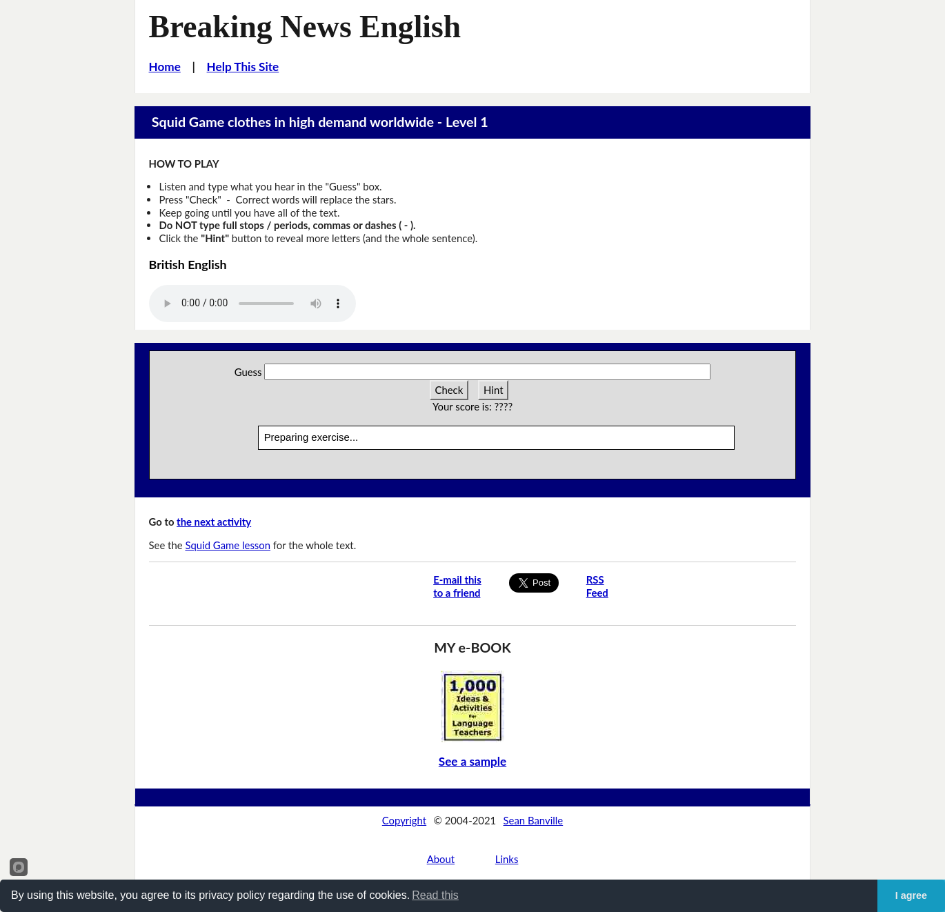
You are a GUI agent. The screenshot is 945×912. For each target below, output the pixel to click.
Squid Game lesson (227, 545)
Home (165, 66)
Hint (493, 390)
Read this (435, 895)
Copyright (404, 820)
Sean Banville (534, 820)
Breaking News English (305, 26)
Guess (248, 372)
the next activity (214, 521)
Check (449, 390)
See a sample (472, 761)
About (441, 859)
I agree (911, 895)
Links (507, 859)
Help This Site (243, 66)
